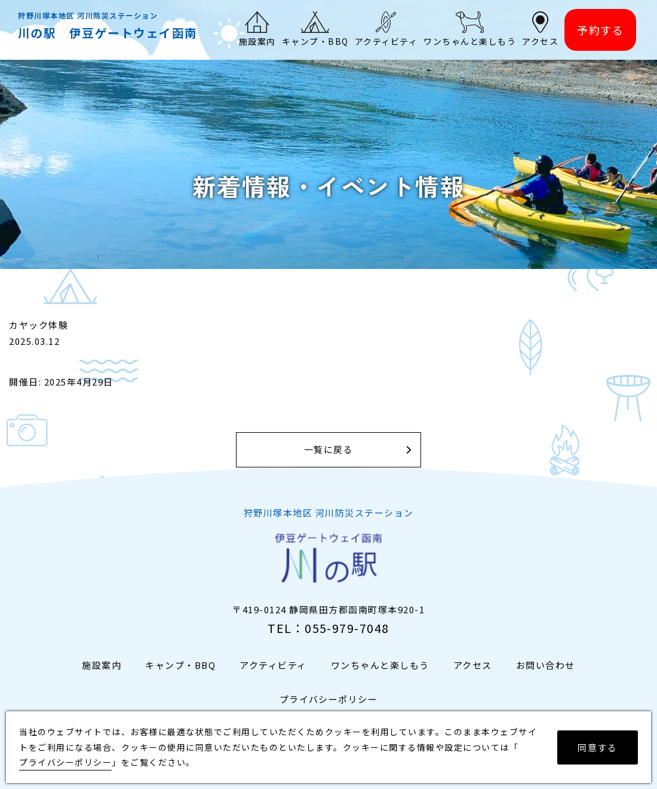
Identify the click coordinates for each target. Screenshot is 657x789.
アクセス (472, 665)
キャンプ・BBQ (180, 665)
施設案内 (101, 665)
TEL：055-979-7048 (328, 628)
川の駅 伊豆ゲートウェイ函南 (108, 32)
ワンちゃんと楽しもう (380, 665)
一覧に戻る (329, 450)
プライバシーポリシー (329, 699)
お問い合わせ (545, 665)
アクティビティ (273, 665)
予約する (600, 30)
